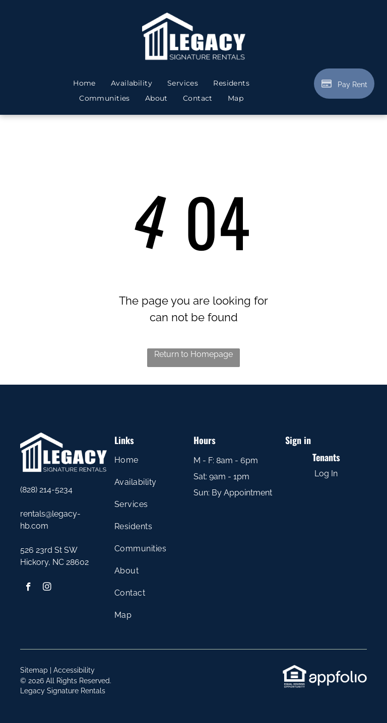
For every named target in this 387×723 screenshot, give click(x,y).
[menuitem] (84, 83)
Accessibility (74, 670)
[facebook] (28, 588)
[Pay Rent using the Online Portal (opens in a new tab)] (344, 83)
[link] (294, 670)
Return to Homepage (193, 354)
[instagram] (47, 588)
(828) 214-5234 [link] (46, 489)
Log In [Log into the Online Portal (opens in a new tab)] (326, 473)
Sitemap (34, 670)
